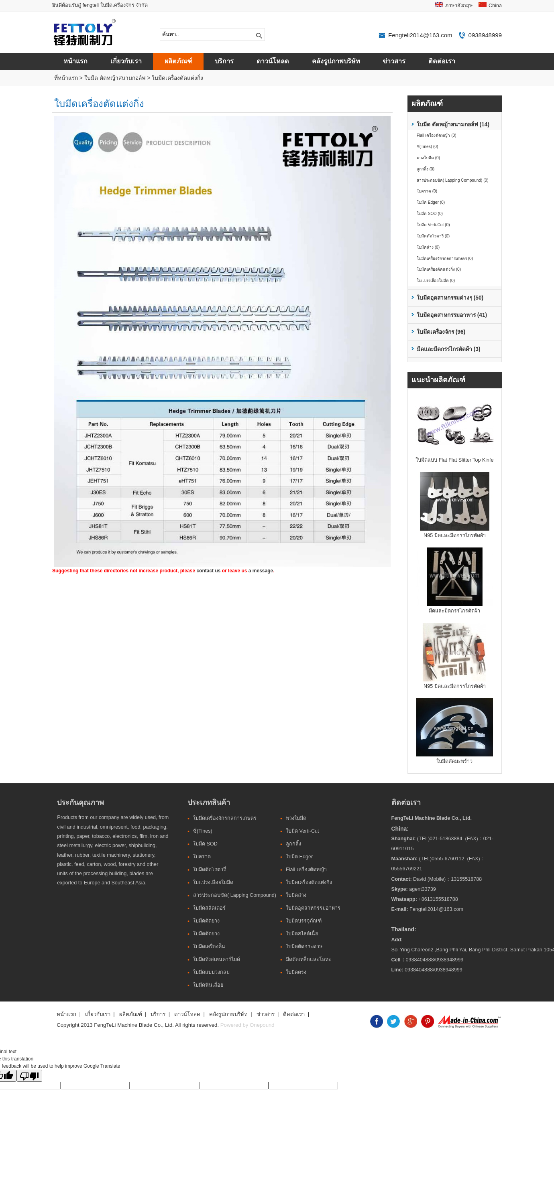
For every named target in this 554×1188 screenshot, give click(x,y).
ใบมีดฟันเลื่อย (208, 985)
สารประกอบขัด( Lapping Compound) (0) (453, 180)
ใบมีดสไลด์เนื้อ (302, 934)
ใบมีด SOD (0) (430, 213)
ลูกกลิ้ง (293, 844)
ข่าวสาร (394, 61)
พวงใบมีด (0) (428, 158)
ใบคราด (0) (427, 191)
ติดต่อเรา (441, 61)
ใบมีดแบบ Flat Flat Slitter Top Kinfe (454, 460)
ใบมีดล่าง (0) (428, 247)
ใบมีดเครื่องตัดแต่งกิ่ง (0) (439, 269)
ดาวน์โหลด (273, 61)
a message (260, 571)
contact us (208, 571)
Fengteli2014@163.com (420, 35)
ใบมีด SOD (205, 844)
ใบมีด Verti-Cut (302, 831)
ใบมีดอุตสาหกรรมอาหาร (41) (452, 315)
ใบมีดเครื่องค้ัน (209, 946)
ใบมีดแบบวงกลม (211, 972)
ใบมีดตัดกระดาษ (304, 946)
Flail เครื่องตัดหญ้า (306, 869)
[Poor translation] (29, 1076)
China (495, 5)
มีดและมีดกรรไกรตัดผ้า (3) (449, 349)
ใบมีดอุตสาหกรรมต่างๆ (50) (450, 298)
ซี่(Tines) (202, 831)
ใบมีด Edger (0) (431, 202)
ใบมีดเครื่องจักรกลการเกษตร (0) (445, 258)
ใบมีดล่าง (296, 895)
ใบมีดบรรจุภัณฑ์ (304, 921)
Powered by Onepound (247, 1025)
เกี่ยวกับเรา (126, 61)
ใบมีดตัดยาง (206, 921)
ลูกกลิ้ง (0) (425, 169)
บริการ (224, 61)
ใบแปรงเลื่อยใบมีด (213, 882)
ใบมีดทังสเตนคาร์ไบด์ (216, 959)
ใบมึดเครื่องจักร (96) (441, 332)
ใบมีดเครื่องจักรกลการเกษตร (225, 818)
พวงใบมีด (296, 818)
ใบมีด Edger (299, 857)
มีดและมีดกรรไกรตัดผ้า (454, 611)
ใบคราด (202, 857)
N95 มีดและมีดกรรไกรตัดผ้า (455, 535)
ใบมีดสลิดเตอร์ (209, 908)
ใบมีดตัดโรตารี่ (209, 869)
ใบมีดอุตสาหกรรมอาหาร (313, 908)
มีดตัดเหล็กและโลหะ (308, 959)
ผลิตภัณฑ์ (178, 61)
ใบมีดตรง (296, 972)
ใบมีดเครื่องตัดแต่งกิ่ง (177, 78)
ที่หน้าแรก (66, 78)
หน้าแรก (75, 61)
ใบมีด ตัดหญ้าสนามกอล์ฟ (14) (453, 125)
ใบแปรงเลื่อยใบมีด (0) (436, 280)
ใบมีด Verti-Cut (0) (433, 225)
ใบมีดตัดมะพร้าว (454, 761)
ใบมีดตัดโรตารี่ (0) (433, 236)
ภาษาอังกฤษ (459, 5)
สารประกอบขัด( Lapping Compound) (234, 895)
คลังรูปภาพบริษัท (336, 61)
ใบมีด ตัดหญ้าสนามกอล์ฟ (115, 78)
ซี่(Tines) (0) (427, 146)
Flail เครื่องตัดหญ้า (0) (436, 135)
